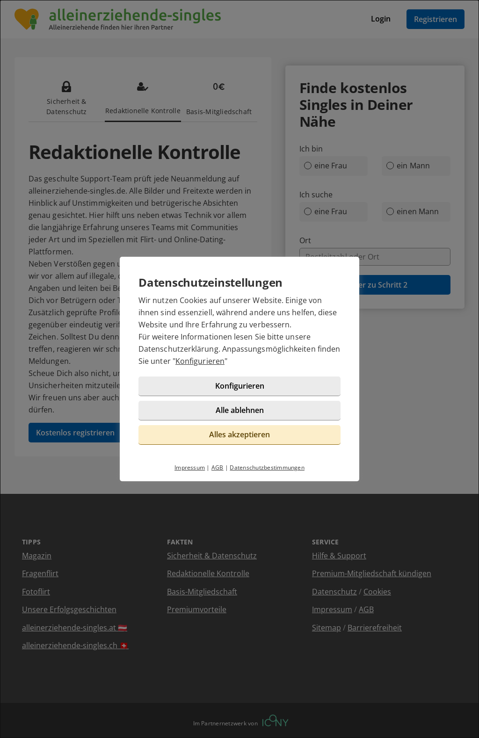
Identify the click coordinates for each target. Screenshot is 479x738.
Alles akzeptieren (239, 434)
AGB (217, 467)
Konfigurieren (200, 361)
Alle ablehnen (240, 410)
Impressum (189, 467)
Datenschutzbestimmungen (267, 467)
